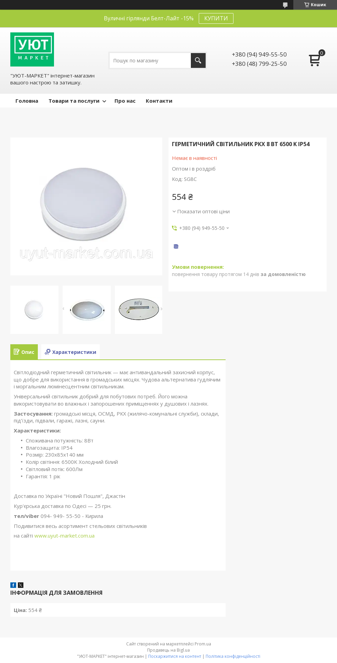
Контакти (159, 100)
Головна (26, 100)
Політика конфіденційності (233, 656)
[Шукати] (198, 60)
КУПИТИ (216, 18)
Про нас (125, 100)
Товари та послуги (73, 100)
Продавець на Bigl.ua (168, 650)
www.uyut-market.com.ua (64, 535)
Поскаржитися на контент (174, 656)
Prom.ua (203, 644)
